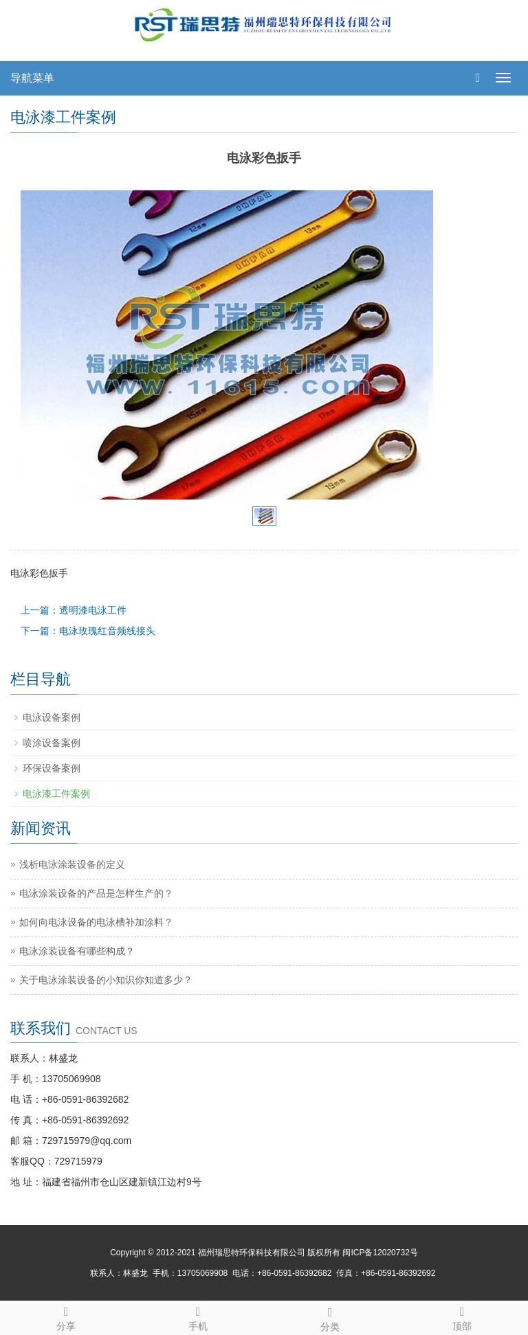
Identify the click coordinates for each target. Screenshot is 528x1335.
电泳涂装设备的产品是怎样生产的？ (96, 893)
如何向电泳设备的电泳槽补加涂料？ (96, 922)
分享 (66, 1316)
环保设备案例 (51, 768)
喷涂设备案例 (51, 742)
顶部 (462, 1316)
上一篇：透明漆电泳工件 (73, 610)
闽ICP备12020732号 (379, 1252)
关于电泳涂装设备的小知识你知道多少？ (105, 979)
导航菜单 (32, 78)
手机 (198, 1316)
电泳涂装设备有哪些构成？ (77, 950)
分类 (330, 1317)
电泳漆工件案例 (56, 793)
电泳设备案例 (51, 717)
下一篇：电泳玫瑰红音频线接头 (88, 630)
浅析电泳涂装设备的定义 (72, 864)
